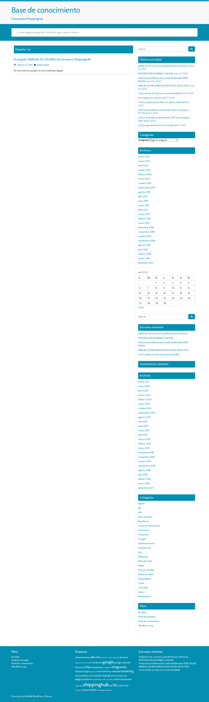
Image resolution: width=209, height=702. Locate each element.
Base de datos (145, 516)
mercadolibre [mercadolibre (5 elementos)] (82, 675)
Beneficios (143, 521)
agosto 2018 (144, 245)
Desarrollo (143, 534)
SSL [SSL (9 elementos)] (115, 685)
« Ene (141, 307)
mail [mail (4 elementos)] (98, 671)
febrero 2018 (144, 253)
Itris (140, 552)
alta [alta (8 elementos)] (93, 657)
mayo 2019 (143, 205)
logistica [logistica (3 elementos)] (92, 672)
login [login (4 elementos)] (87, 671)
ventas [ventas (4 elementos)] (85, 690)
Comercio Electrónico (149, 525)
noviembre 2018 (146, 231)
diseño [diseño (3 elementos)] (116, 657)
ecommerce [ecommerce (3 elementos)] (80, 663)
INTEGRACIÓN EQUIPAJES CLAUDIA (155, 73)
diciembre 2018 (145, 227)
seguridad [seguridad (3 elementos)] (79, 686)
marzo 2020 (144, 169)
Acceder (142, 612)
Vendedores (144, 596)
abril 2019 (142, 209)
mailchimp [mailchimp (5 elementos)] (106, 671)
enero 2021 (143, 156)
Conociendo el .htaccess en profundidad (158, 93)
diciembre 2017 (145, 262)
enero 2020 (144, 178)
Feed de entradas (146, 616)
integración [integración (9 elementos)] (119, 667)
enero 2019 (143, 223)
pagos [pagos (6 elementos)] (78, 679)
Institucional (144, 547)
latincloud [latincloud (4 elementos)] (79, 671)
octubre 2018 (144, 236)
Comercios (143, 530)
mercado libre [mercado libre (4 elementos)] (95, 675)
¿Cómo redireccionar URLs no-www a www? (160, 102)
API (139, 508)
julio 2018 (142, 249)
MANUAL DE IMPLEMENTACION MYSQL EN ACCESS (163, 85)
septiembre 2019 (146, 187)
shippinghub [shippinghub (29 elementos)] (96, 684)
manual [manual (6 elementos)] (116, 671)
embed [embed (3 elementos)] (89, 663)
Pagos (141, 565)
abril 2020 (143, 165)
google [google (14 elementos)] (108, 662)
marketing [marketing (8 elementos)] (127, 671)
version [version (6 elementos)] (92, 689)
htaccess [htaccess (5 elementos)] (79, 667)
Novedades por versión (150, 97)
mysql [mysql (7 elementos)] (106, 675)
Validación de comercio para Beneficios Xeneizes (163, 65)
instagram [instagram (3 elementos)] (107, 667)
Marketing (143, 556)
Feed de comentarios (149, 621)
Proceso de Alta (146, 569)
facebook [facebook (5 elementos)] (97, 662)
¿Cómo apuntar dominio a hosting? (155, 125)
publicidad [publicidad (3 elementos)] (97, 679)
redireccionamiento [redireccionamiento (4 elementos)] (123, 679)
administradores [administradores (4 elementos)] (82, 657)
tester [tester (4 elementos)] (121, 685)
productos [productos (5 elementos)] (87, 679)
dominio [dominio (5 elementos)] (123, 657)
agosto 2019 (144, 192)
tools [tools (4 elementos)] (126, 685)
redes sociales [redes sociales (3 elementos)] (107, 679)
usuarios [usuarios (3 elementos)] (78, 690)
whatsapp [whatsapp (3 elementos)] (101, 690)
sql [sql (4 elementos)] (110, 685)
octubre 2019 (144, 183)
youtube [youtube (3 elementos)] (108, 690)
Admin (141, 503)
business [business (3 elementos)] (104, 657)
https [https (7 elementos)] (88, 667)
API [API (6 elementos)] (98, 657)
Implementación (146, 543)
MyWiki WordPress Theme (38, 696)
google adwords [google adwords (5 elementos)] (122, 662)
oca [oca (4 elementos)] (125, 675)
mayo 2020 (144, 161)
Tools (141, 583)
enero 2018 (143, 258)
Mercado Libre (145, 561)
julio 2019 (142, 196)
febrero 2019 (144, 218)
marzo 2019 (144, 214)
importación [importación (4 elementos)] (97, 667)
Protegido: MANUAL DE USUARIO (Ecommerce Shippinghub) (52, 59)
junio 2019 (143, 200)
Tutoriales (143, 587)
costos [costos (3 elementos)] (110, 657)
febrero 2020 (145, 174)
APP (140, 512)
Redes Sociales (146, 574)
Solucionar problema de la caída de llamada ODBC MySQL (168, 663)
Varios (141, 592)
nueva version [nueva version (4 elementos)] (116, 675)
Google (142, 538)
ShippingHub (43, 65)
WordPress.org (145, 625)
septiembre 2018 (146, 240)
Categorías (143, 140)
